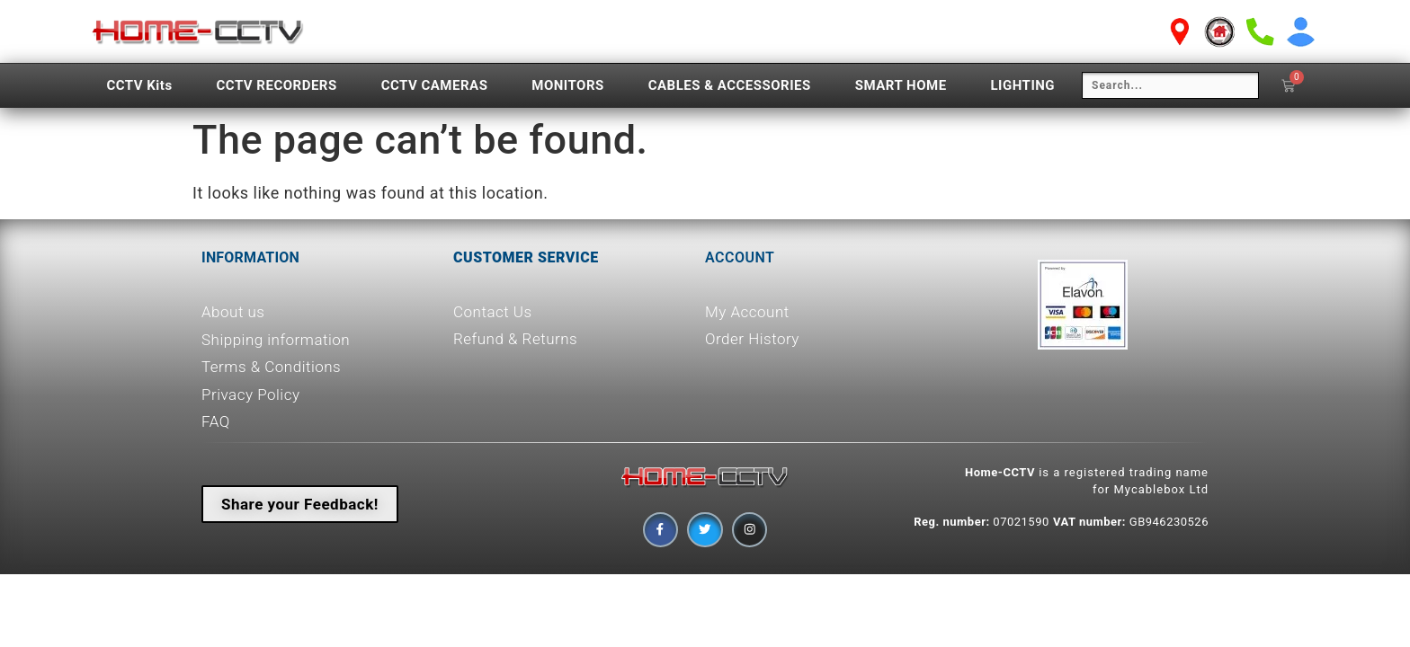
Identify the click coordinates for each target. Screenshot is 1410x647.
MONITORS (567, 85)
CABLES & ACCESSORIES (729, 85)
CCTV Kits (139, 85)
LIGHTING (1022, 85)
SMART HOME (901, 85)
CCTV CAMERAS (434, 85)
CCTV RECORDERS (277, 85)
